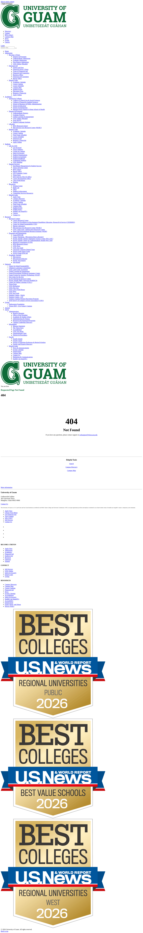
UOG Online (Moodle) (20, 64)
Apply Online (17, 95)
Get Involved (17, 148)
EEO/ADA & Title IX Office (22, 177)
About (7, 310)
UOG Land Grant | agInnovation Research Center (29, 229)
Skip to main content (7, 2)
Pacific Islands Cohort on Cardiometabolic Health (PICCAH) (33, 240)
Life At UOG (13, 146)
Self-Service (9, 520)
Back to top (4, 931)
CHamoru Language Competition (19, 268)
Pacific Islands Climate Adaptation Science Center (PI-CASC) (33, 239)
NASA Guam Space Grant (21, 251)
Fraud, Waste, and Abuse (13, 604)
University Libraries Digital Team (24, 249)
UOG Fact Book (18, 331)
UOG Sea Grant (18, 248)
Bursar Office (17, 78)
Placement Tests (18, 91)
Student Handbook (19, 158)
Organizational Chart (19, 333)
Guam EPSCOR (18, 235)
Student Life (9, 556)
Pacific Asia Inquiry (19, 260)
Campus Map (9, 37)
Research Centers (14, 219)
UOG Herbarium (14, 286)
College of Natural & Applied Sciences (25, 102)
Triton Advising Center (20, 168)
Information (13, 324)
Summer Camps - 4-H (16, 297)
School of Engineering (20, 107)
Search (71, 464)
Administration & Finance (21, 319)
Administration (14, 311)
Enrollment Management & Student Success (27, 166)
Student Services (14, 164)
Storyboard (16, 262)
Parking (15, 182)
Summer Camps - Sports (17, 295)
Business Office (18, 75)
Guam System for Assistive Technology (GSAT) (24, 275)
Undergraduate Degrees (20, 113)
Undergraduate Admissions (21, 58)
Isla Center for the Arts (16, 277)
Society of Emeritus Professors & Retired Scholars (29, 342)
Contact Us (16, 215)
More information (6, 487)
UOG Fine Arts (14, 288)
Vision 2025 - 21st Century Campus (20, 306)
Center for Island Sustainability (19, 266)
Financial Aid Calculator (21, 77)
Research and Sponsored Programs (24, 320)
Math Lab (16, 188)
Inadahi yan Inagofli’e (20, 211)
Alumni (7, 308)
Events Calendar (18, 350)
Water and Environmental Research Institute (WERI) (30, 231)
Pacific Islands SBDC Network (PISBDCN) (23, 280)
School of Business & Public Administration (27, 104)
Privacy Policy (9, 606)
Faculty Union (17, 340)
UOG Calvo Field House (17, 290)
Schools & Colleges (15, 98)
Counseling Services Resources (23, 193)
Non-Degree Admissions (21, 62)
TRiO (15, 189)
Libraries (12, 124)
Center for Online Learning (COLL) (20, 282)
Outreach (8, 264)
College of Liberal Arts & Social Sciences (26, 100)
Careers (7, 42)
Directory (8, 31)
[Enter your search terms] (8, 48)
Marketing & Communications (23, 357)
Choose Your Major (11, 513)
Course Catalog (18, 84)
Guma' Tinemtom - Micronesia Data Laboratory (28, 237)
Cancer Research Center (21, 220)
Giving (7, 302)
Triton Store (17, 175)
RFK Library (9, 35)
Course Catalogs (10, 588)
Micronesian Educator (20, 259)
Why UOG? (9, 518)
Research (8, 217)
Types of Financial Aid (20, 71)
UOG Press (16, 246)
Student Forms (17, 89)
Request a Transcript (19, 93)
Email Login (9, 575)
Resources (12, 184)
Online (9, 571)
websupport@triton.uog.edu (88, 435)
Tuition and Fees (18, 67)
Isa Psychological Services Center (20, 279)
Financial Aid (13, 66)
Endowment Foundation (16, 304)
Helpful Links (13, 80)
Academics (8, 97)
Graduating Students (19, 160)
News (6, 38)
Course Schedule (18, 86)
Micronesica (17, 257)
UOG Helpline (17, 162)
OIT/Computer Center (20, 173)
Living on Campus (19, 151)
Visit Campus (9, 516)
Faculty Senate (17, 339)
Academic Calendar (19, 82)
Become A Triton (14, 55)
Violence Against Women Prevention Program (24, 299)
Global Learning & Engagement (23, 117)
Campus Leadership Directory (22, 322)
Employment (17, 351)
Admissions (8, 53)
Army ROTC (17, 120)
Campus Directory (19, 199)
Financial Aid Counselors (21, 73)
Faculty (11, 337)
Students (7, 144)
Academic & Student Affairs (22, 317)
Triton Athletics (18, 149)
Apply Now (16, 197)
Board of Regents (18, 313)
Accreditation (17, 330)
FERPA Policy (17, 209)
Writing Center (18, 186)
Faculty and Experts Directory (22, 344)
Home (7, 51)
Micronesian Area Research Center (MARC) (27, 128)
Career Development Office (22, 178)
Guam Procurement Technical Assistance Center (24, 273)
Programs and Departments (17, 233)
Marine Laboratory (19, 226)
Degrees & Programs (19, 57)
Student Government (19, 157)
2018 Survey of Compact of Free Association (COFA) (26, 300)
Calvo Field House (19, 180)
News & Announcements (21, 348)
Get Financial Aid (10, 514)
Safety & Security (18, 153)
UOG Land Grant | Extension (18, 269)
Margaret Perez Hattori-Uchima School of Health (29, 109)
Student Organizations (20, 155)
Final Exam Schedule (20, 135)
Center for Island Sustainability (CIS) (25, 224)
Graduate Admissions (20, 60)
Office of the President (20, 315)
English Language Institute (21, 122)
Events (7, 40)
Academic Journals (15, 255)
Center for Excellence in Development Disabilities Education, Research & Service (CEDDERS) (44, 222)
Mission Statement (19, 326)
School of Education (19, 106)
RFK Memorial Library (20, 126)
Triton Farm (13, 284)
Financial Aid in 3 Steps (20, 69)
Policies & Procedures (20, 335)
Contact (7, 33)
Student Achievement (20, 191)
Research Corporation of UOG (23, 242)
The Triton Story (18, 328)
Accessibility (9, 601)
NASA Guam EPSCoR (20, 253)
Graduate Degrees (18, 115)
